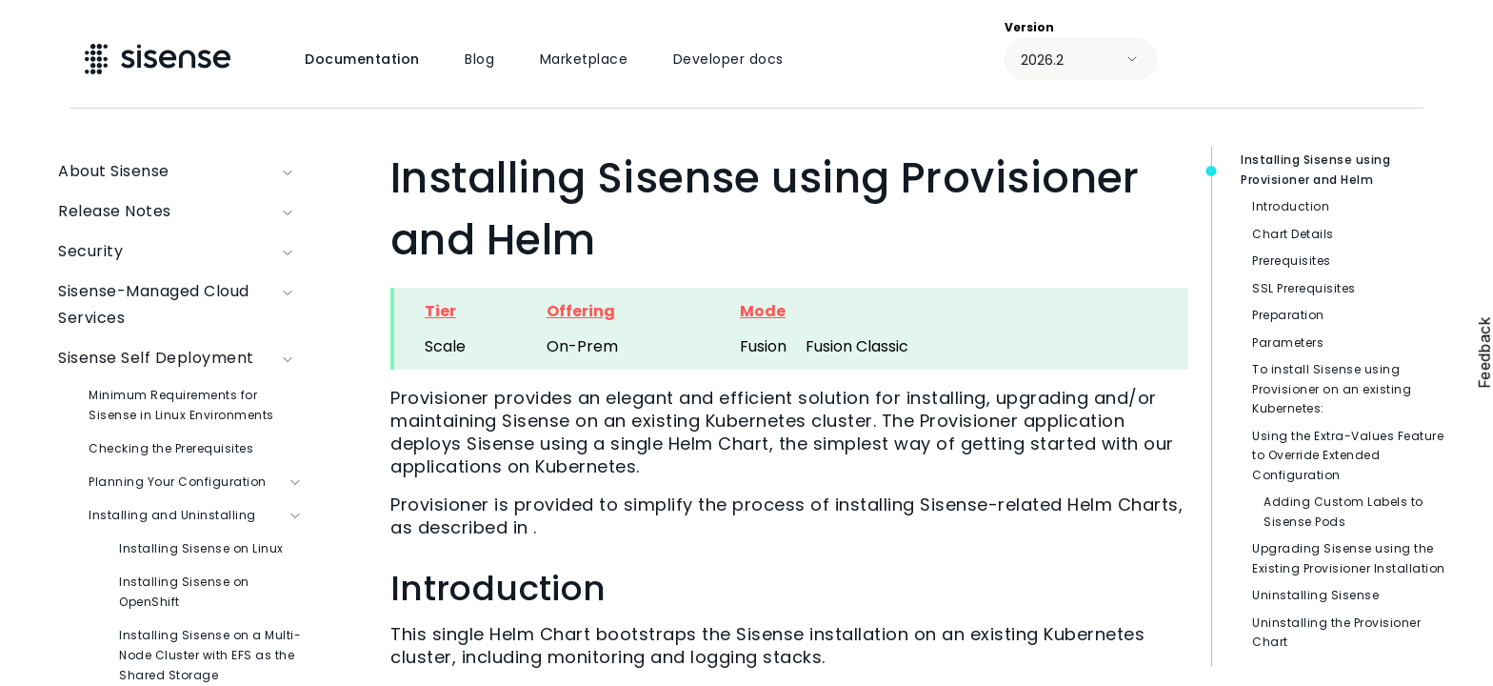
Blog (479, 59)
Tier (440, 311)
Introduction (1290, 206)
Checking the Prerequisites (171, 448)
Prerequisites (1291, 260)
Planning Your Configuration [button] (196, 481)
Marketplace (584, 59)
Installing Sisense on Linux (201, 548)
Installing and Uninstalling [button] (196, 515)
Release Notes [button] (181, 211)
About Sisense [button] (181, 171)
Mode (763, 311)
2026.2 (1042, 60)
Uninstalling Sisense (1315, 595)
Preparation (1288, 315)
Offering (581, 311)
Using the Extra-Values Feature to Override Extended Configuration (1347, 455)
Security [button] (181, 251)
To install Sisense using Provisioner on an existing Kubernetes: (1331, 388)
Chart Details (1293, 234)
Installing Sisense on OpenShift (184, 592)
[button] (288, 304)
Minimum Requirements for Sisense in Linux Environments (181, 405)
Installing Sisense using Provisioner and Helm (1315, 169)
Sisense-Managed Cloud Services (181, 304)
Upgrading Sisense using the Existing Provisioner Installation (1348, 558)
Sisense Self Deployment (181, 358)
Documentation (362, 59)
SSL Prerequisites (1304, 288)
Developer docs (728, 59)
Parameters (1288, 342)
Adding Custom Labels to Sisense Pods (1343, 512)
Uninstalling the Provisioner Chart (1336, 633)
